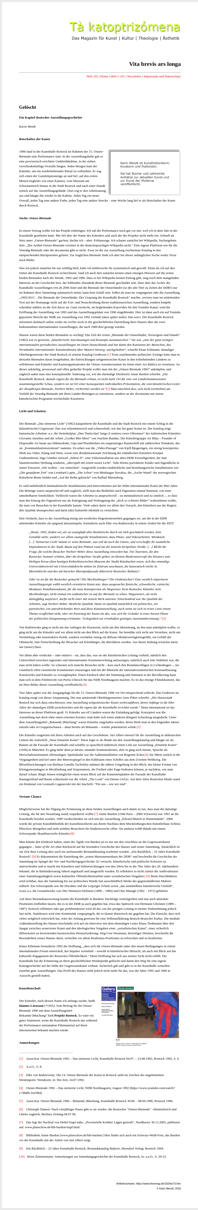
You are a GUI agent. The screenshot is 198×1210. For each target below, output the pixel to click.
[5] (139, 727)
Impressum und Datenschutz (162, 76)
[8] (72, 833)
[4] (85, 684)
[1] (109, 354)
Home (104, 76)
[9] (34, 856)
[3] (164, 618)
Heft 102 (92, 76)
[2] (108, 389)
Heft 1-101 (118, 76)
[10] (147, 876)
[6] (147, 754)
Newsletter (134, 76)
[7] (96, 814)
